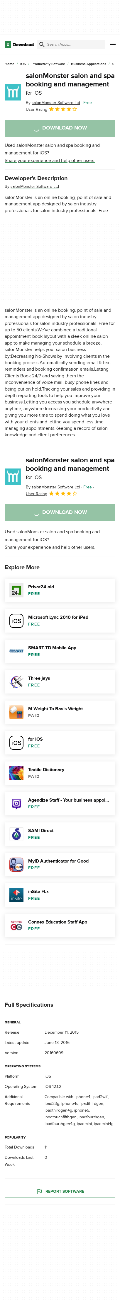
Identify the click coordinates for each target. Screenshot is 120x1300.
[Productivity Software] (48, 64)
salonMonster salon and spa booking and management (70, 83)
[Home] (9, 64)
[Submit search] (42, 44)
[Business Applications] (88, 64)
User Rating (52, 109)
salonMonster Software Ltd (35, 186)
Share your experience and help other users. (50, 160)
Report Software (60, 1191)
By (53, 102)
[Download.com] (19, 44)
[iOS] (23, 64)
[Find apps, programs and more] (71, 44)
